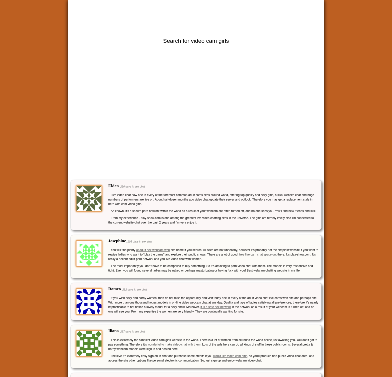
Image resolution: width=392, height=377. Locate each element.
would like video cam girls (230, 356)
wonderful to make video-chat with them (174, 344)
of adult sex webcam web (153, 250)
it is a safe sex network (215, 307)
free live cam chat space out (257, 254)
